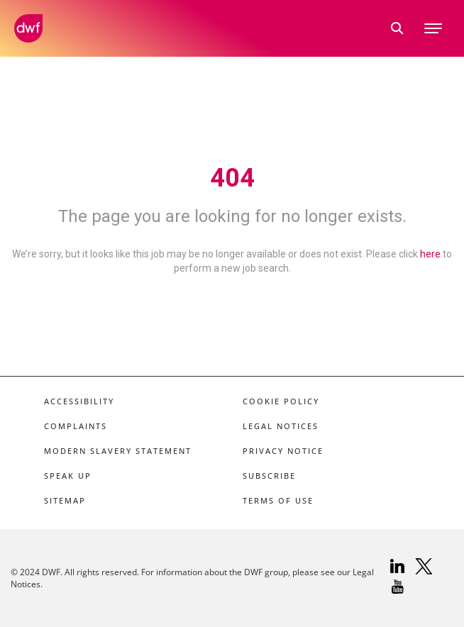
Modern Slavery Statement (118, 450)
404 (232, 178)
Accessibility (79, 401)
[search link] (397, 28)
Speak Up (68, 475)
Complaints (75, 426)
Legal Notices (281, 426)
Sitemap (65, 500)
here (430, 254)
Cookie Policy (281, 401)
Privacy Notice (283, 450)
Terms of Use (278, 500)
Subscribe (269, 475)
